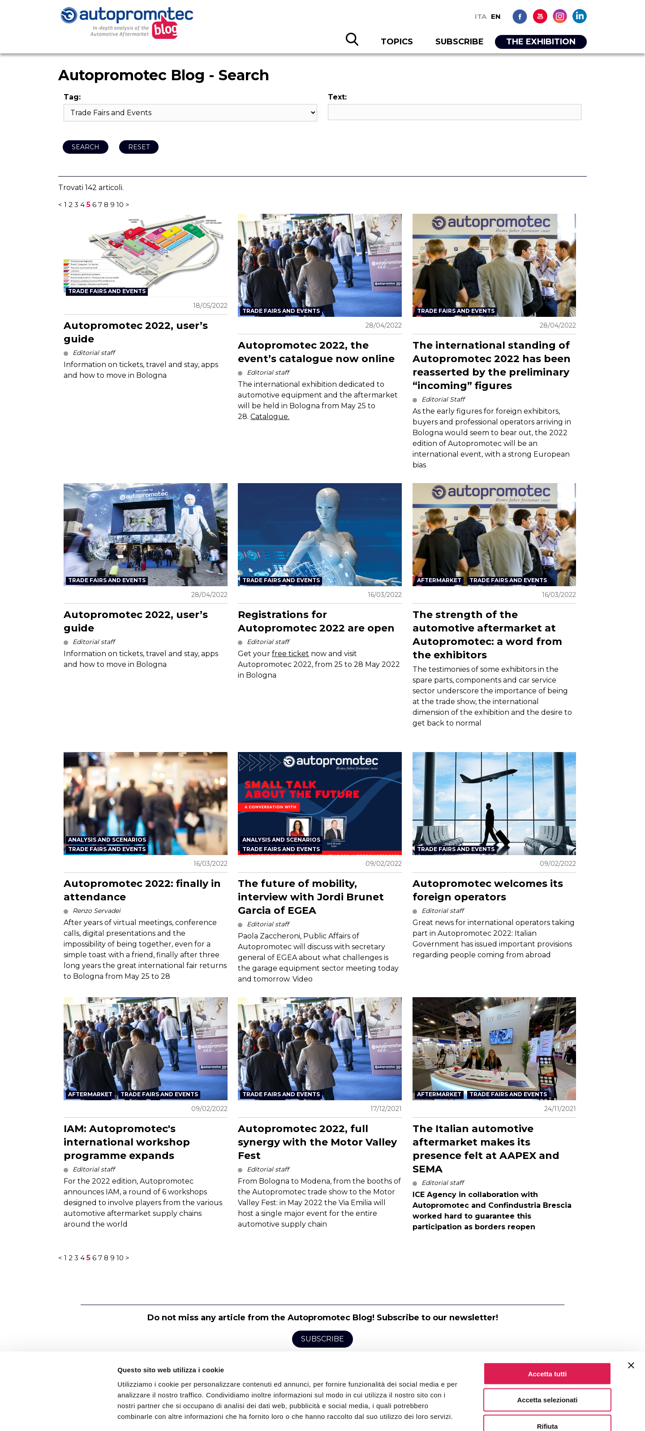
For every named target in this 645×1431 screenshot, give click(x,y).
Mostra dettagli (471, 1413)
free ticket (290, 653)
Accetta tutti (547, 1321)
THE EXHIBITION (541, 42)
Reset (139, 147)
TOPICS (397, 42)
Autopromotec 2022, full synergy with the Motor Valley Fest (317, 1142)
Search (85, 147)
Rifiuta (547, 1374)
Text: (337, 97)
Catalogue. (269, 416)
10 (120, 204)
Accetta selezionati (547, 1347)
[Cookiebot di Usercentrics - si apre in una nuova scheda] (58, 1413)
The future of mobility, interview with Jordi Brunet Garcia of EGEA (311, 897)
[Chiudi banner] (631, 1313)
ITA (480, 16)
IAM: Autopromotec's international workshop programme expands (127, 1142)
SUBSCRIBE (459, 42)
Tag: (72, 97)
